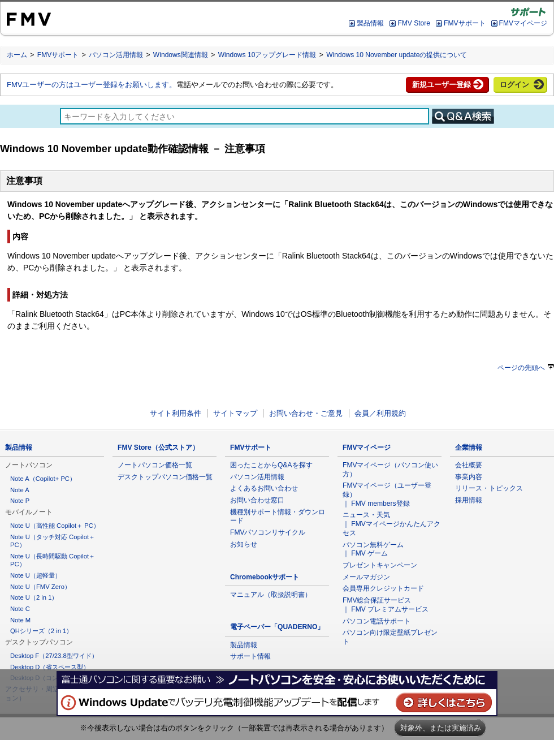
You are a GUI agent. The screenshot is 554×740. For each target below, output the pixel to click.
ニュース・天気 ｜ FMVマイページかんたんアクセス (391, 523)
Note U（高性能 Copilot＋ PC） (54, 525)
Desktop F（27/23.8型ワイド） (54, 655)
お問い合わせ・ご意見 (306, 413)
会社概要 (468, 465)
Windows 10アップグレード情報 (267, 55)
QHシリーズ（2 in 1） (41, 630)
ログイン (514, 84)
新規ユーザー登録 (441, 84)
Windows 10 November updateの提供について (396, 55)
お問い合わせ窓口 (257, 500)
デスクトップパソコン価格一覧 (165, 477)
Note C (20, 608)
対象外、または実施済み (440, 728)
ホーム (17, 55)
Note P (19, 500)
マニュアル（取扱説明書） (270, 595)
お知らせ (243, 544)
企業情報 (468, 447)
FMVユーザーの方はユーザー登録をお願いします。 (91, 84)
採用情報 (468, 500)
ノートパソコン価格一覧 (155, 465)
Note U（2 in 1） (34, 597)
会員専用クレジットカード (383, 588)
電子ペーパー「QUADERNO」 (277, 627)
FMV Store (413, 23)
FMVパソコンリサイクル (268, 532)
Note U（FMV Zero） (40, 586)
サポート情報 (250, 656)
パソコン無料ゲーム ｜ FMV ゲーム (373, 549)
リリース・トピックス (489, 488)
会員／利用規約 (380, 413)
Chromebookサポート (265, 577)
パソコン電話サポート (376, 621)
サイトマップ (235, 413)
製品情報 (370, 23)
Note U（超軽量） (35, 575)
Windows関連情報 (180, 55)
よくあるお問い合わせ (264, 488)
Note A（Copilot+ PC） (43, 478)
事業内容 (468, 477)
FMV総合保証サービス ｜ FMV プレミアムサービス (386, 604)
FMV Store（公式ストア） (158, 447)
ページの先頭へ (525, 368)
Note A (19, 490)
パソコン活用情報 (116, 55)
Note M (20, 620)
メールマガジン (366, 577)
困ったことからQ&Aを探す (271, 465)
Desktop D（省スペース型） (49, 667)
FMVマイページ (523, 23)
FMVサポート (464, 23)
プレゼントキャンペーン (380, 565)
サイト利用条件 (175, 413)
